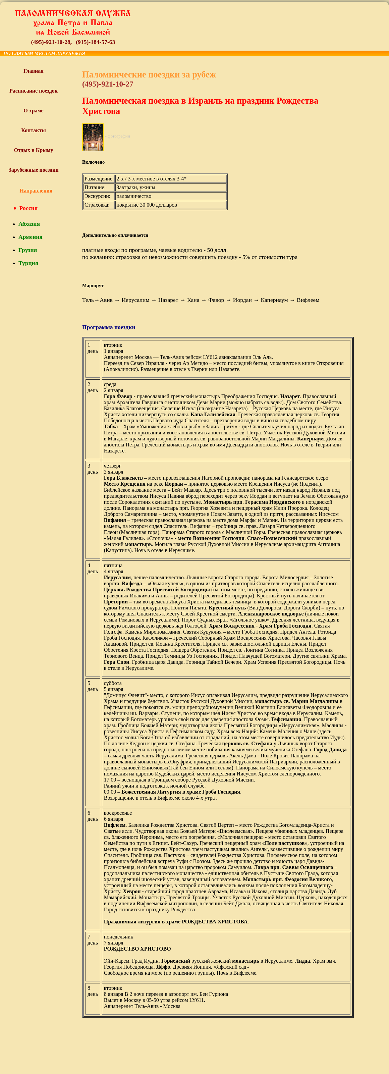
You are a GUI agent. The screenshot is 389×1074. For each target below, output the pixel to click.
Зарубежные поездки (33, 170)
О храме (33, 110)
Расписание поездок (33, 91)
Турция (28, 263)
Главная (33, 71)
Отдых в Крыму (33, 150)
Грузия (27, 250)
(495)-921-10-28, (51, 42)
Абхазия (29, 223)
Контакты (33, 130)
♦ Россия (25, 208)
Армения (30, 236)
